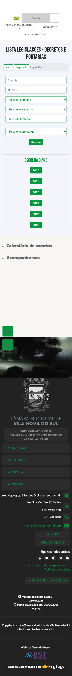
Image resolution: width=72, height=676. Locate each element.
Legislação (21, 67)
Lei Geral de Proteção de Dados (47, 580)
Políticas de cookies (57, 569)
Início (8, 67)
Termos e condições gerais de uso (48, 565)
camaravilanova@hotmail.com (43, 525)
